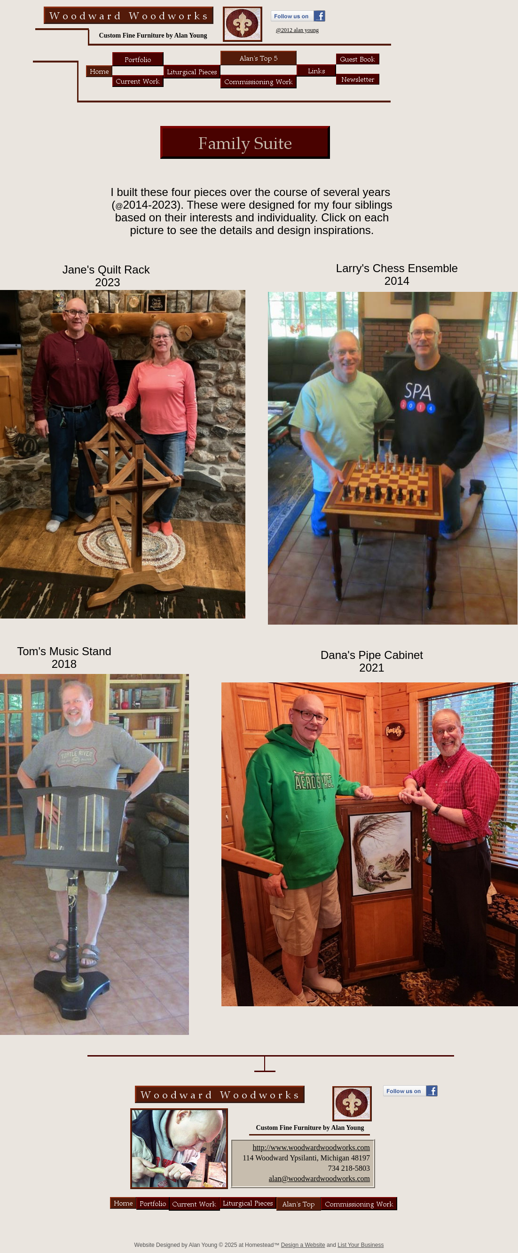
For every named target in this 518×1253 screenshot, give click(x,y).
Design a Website (303, 1245)
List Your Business (360, 1245)
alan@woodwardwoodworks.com (319, 1179)
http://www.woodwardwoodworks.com (311, 1147)
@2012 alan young (297, 30)
